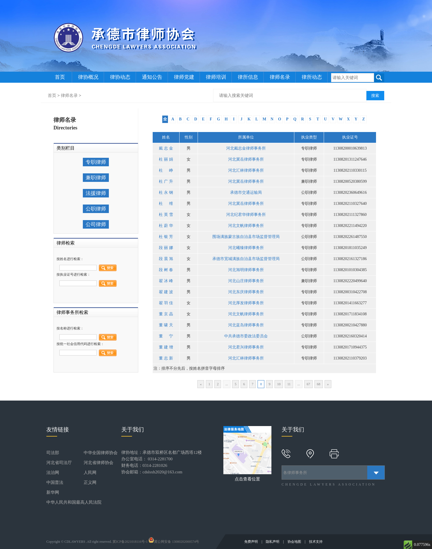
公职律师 (96, 209)
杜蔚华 (166, 226)
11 (289, 384)
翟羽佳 (166, 303)
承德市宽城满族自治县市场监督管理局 (246, 259)
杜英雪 (166, 214)
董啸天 (166, 325)
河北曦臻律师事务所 (246, 248)
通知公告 (152, 77)
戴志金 (166, 148)
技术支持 (316, 542)
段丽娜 (166, 248)
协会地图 (295, 542)
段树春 (166, 270)
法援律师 (96, 193)
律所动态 (312, 77)
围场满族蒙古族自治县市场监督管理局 (246, 237)
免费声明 (251, 542)
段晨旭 (166, 259)
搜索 (375, 95)
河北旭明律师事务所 (246, 270)
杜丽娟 (166, 159)
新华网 (52, 492)
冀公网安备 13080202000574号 (173, 542)
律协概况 (88, 77)
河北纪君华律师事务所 (246, 214)
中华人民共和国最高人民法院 (73, 502)
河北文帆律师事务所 (246, 226)
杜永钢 (166, 192)
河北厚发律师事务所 (246, 303)
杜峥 (166, 170)
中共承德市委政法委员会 (246, 336)
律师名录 (280, 77)
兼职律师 (96, 177)
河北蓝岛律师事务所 (246, 325)
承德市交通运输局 (246, 192)
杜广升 (166, 181)
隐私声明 (273, 542)
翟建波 (166, 292)
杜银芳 (166, 237)
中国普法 (54, 482)
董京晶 (166, 314)
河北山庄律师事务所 (246, 281)
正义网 (90, 482)
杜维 (166, 203)
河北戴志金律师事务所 (246, 148)
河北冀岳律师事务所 (246, 159)
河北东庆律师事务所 (246, 292)
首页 (60, 77)
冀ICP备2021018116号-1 (130, 542)
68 (318, 384)
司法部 (52, 452)
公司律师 (96, 224)
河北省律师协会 (98, 462)
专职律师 (96, 162)
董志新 (166, 358)
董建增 (166, 347)
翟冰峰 (166, 281)
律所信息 (248, 77)
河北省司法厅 (59, 462)
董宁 (166, 336)
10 (278, 384)
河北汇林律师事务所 (246, 170)
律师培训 (216, 77)
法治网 (52, 472)
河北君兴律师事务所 (246, 347)
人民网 (90, 472)
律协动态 (120, 77)
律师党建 (184, 77)
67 (308, 384)
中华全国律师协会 (101, 452)
